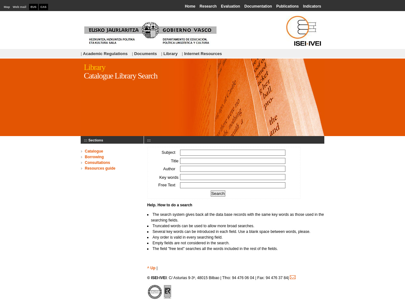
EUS (34, 7)
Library (169, 53)
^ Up (151, 268)
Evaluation (230, 6)
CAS (43, 7)
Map (7, 7)
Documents (144, 53)
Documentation (258, 6)
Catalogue (94, 151)
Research (208, 6)
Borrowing (94, 157)
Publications (287, 6)
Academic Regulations (104, 53)
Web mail (19, 7)
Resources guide (100, 168)
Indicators (312, 6)
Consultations (97, 162)
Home (190, 6)
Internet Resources (202, 53)
